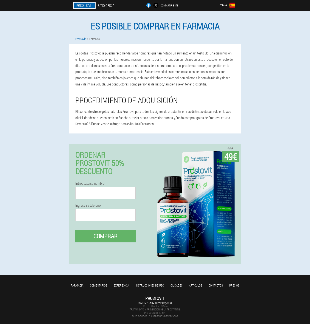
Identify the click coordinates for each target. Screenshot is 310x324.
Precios (234, 285)
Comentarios (98, 285)
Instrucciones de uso (150, 285)
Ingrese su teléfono (88, 205)
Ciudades (176, 285)
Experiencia (121, 285)
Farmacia (77, 285)
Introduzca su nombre (89, 183)
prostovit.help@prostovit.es (155, 302)
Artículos (195, 285)
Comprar (105, 236)
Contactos (216, 285)
